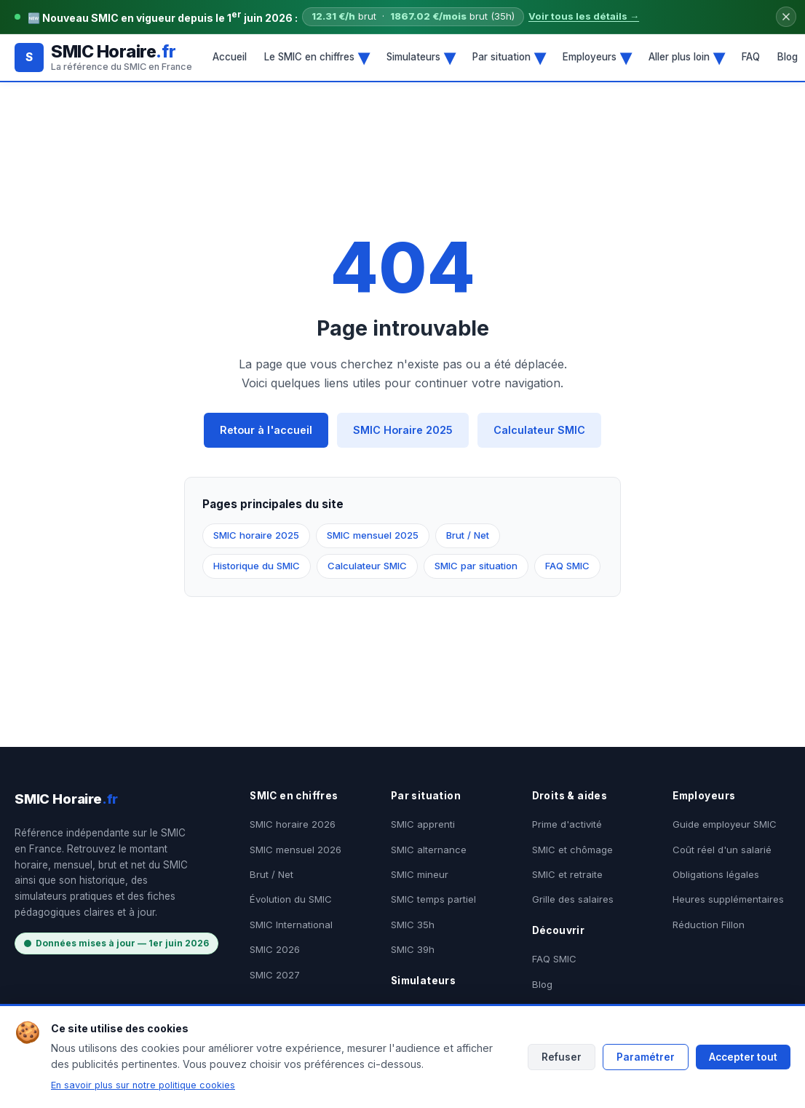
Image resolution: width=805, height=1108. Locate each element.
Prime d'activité (567, 824)
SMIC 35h (413, 924)
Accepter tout (743, 1057)
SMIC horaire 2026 (293, 824)
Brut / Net (467, 535)
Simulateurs (420, 57)
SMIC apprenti (423, 824)
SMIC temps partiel (433, 899)
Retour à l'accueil (266, 430)
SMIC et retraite (567, 874)
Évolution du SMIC (291, 899)
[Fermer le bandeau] (786, 17)
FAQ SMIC (567, 565)
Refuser (562, 1057)
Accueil (230, 57)
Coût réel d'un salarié (722, 849)
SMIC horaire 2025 (256, 535)
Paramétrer (645, 1057)
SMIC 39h (413, 949)
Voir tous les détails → (583, 16)
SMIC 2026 (275, 949)
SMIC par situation (476, 565)
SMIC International (291, 924)
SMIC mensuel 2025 (373, 535)
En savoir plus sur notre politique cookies (143, 1085)
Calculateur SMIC (539, 430)
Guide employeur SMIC (725, 824)
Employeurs (597, 57)
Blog (542, 984)
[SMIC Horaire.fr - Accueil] (103, 56)
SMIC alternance (429, 849)
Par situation (508, 57)
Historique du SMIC (256, 565)
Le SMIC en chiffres (316, 57)
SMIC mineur (419, 874)
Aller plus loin (686, 57)
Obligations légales (716, 874)
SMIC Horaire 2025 (403, 430)
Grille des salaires (573, 899)
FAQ (751, 57)
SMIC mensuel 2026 (295, 849)
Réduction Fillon (709, 924)
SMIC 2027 (275, 975)
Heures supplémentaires (728, 899)
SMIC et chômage (572, 849)
